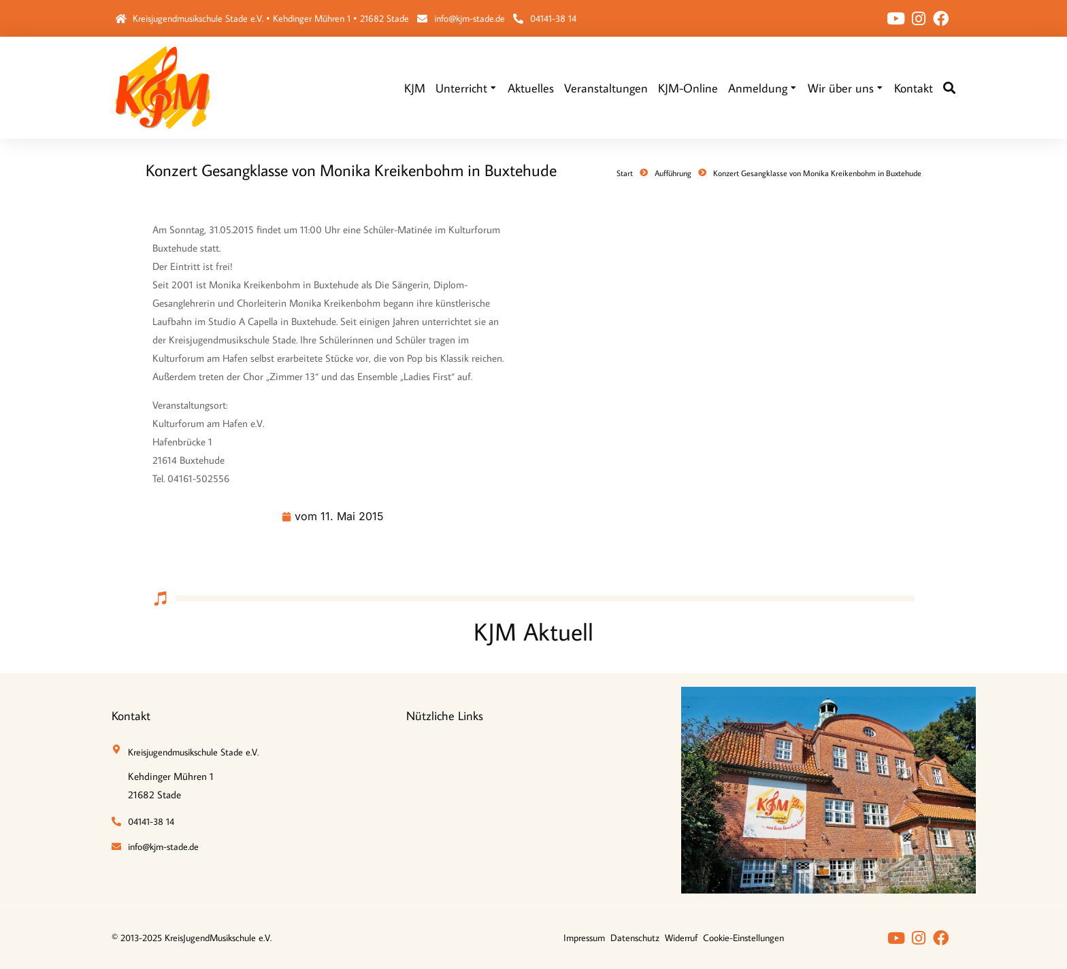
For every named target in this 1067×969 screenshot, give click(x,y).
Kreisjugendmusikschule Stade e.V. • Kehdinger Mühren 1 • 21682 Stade (271, 18)
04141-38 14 (553, 18)
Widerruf (681, 938)
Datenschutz (634, 938)
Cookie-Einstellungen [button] (743, 938)
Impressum (584, 938)
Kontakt (131, 716)
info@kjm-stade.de (469, 18)
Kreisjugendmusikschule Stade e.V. (193, 752)
